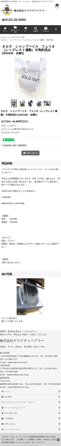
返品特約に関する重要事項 (14, 145)
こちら (42, 442)
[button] (35, 29)
